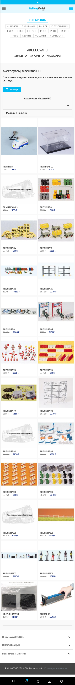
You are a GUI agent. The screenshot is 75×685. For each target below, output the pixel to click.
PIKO (53, 31)
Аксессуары (54, 56)
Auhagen (12, 26)
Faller (43, 26)
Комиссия (56, 35)
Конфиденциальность (55, 665)
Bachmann (28, 26)
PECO (43, 31)
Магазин (35, 56)
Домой (18, 56)
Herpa (9, 31)
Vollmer (40, 35)
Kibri (20, 31)
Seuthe (26, 35)
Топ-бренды (37, 20)
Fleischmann (59, 26)
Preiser (64, 31)
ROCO (15, 35)
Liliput (31, 31)
